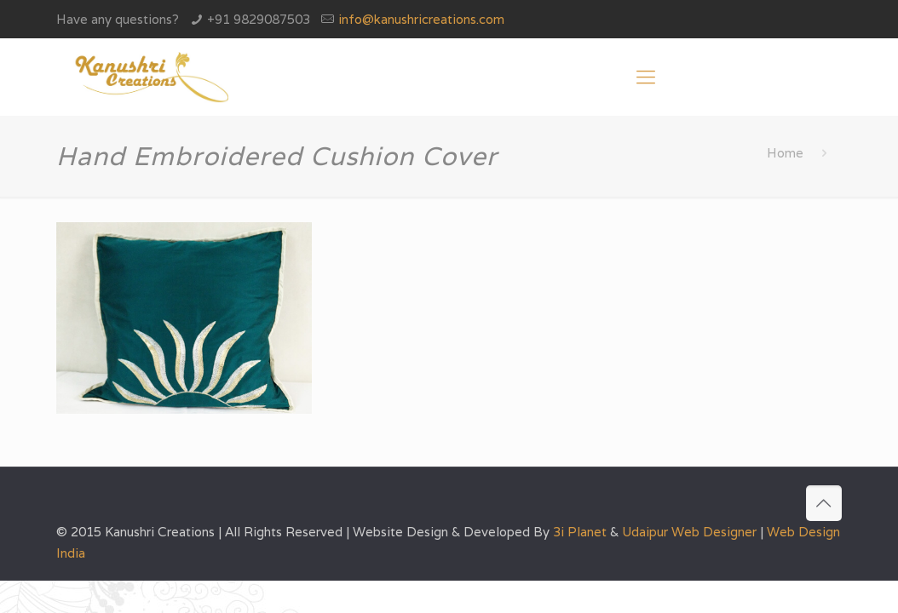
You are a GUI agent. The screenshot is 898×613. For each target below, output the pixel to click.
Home (785, 153)
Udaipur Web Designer (689, 532)
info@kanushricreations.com (421, 19)
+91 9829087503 (258, 19)
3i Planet (581, 532)
